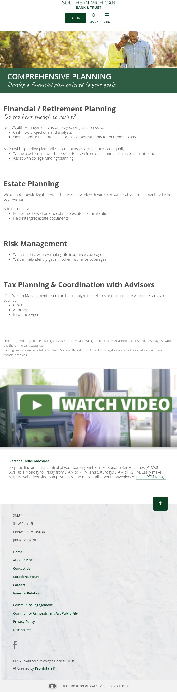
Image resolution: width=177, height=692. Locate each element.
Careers (19, 585)
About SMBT (22, 560)
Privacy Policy (24, 621)
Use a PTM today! (151, 477)
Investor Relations (27, 593)
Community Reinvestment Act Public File (45, 613)
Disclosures (22, 630)
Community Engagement (33, 605)
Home (18, 552)
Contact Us (21, 568)
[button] (75, 18)
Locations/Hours (26, 576)
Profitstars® (45, 668)
